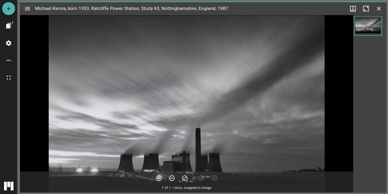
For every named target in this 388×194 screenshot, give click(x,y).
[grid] (369, 103)
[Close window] (378, 8)
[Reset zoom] (184, 178)
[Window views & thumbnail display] (353, 8)
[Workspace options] (8, 60)
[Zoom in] (159, 178)
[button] (368, 25)
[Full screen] (8, 77)
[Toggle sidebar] (27, 8)
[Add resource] (8, 8)
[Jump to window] (8, 25)
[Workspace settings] (8, 43)
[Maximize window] (365, 8)
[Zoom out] (171, 178)
